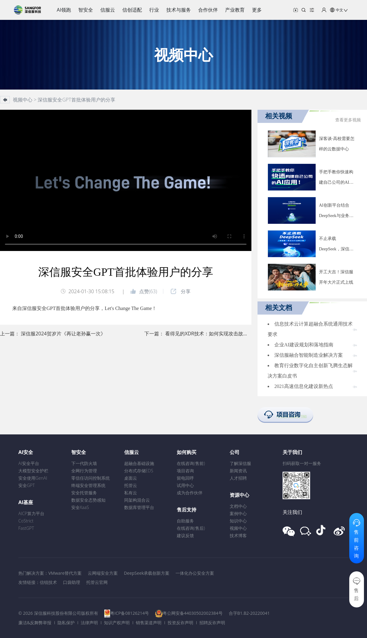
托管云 (130, 485)
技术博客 (238, 535)
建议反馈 (185, 535)
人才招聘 (238, 478)
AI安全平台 (28, 463)
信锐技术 (48, 582)
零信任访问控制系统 (90, 478)
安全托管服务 (84, 493)
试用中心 (185, 485)
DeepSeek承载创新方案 (146, 573)
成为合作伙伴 (189, 493)
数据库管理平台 (139, 507)
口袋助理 (71, 582)
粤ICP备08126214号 (129, 613)
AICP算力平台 (31, 513)
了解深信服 (240, 463)
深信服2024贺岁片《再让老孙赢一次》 (63, 333)
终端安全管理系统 (88, 485)
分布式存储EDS (138, 471)
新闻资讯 (238, 471)
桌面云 (130, 478)
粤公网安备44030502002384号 (193, 613)
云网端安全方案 (103, 573)
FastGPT (26, 528)
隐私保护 (66, 622)
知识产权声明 (117, 622)
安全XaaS (80, 507)
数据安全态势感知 (88, 500)
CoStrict (25, 521)
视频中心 (238, 528)
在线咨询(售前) (191, 463)
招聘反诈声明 (212, 622)
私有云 (130, 493)
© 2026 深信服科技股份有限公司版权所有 (58, 613)
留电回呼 (185, 478)
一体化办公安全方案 (195, 573)
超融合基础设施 (139, 463)
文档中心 (238, 506)
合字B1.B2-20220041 (249, 613)
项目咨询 (185, 471)
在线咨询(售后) (191, 528)
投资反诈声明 (180, 622)
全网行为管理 (84, 471)
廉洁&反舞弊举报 (34, 622)
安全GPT (26, 485)
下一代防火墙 (84, 463)
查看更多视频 (348, 120)
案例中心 (238, 513)
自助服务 (185, 521)
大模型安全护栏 (33, 471)
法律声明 (89, 622)
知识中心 (238, 521)
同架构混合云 (137, 500)
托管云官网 (97, 582)
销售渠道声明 (148, 622)
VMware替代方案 (65, 573)
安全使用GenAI (32, 478)
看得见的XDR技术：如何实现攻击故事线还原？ (216, 333)
